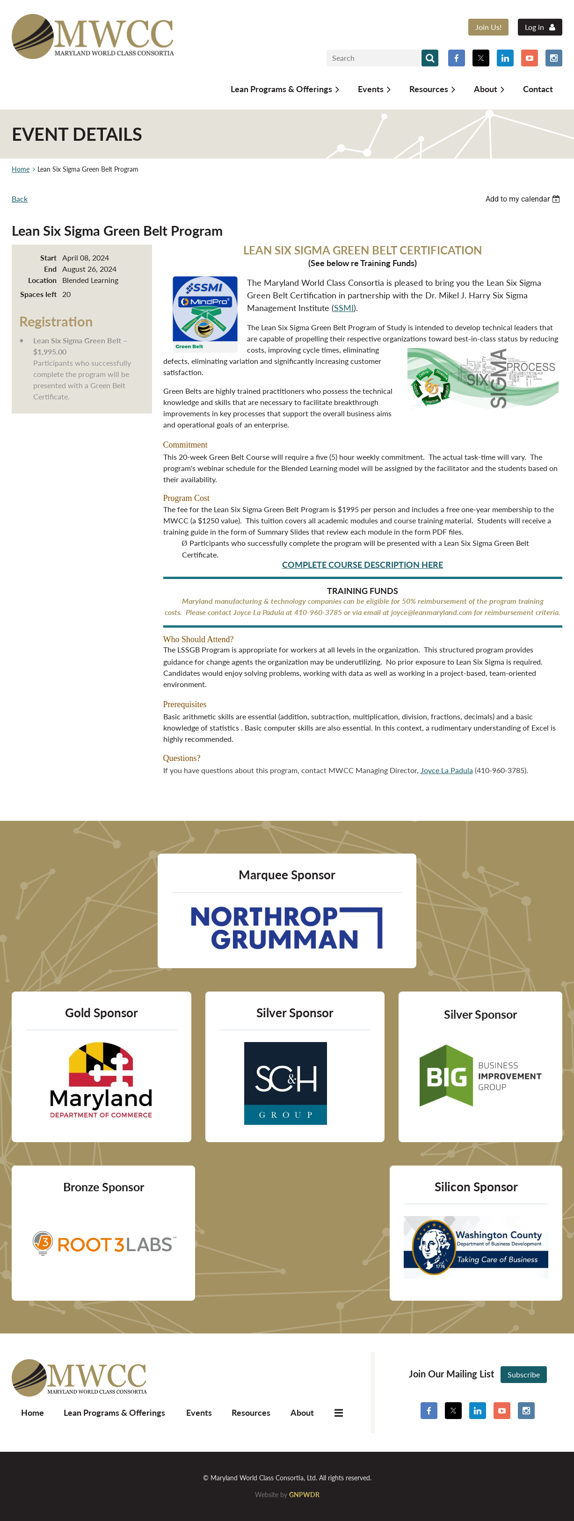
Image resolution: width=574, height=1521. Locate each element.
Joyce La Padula (447, 770)
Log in (534, 26)
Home (20, 169)
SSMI (344, 308)
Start (48, 257)
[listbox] (524, 199)
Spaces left (38, 294)
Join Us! (488, 26)
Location (42, 279)
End (50, 268)
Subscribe (524, 1374)
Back (20, 198)
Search (429, 58)
